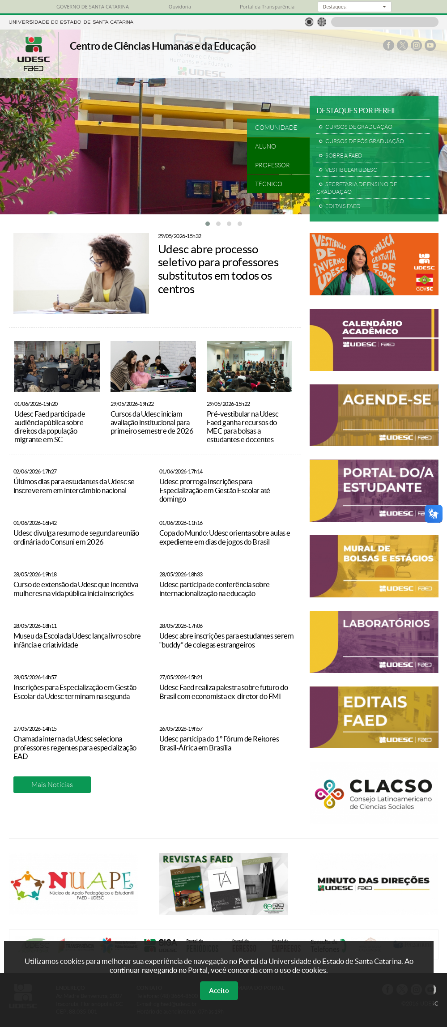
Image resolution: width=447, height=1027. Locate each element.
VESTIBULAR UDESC (351, 170)
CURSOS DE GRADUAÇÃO (358, 127)
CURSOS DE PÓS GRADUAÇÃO (364, 141)
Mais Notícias (52, 784)
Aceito (219, 990)
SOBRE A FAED (343, 155)
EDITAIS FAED (343, 206)
